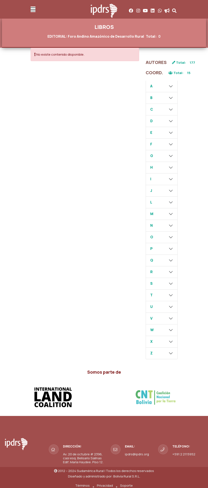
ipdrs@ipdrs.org (137, 454)
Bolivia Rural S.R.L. (126, 476)
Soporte (126, 485)
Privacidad (105, 485)
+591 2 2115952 (183, 454)
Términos (82, 485)
